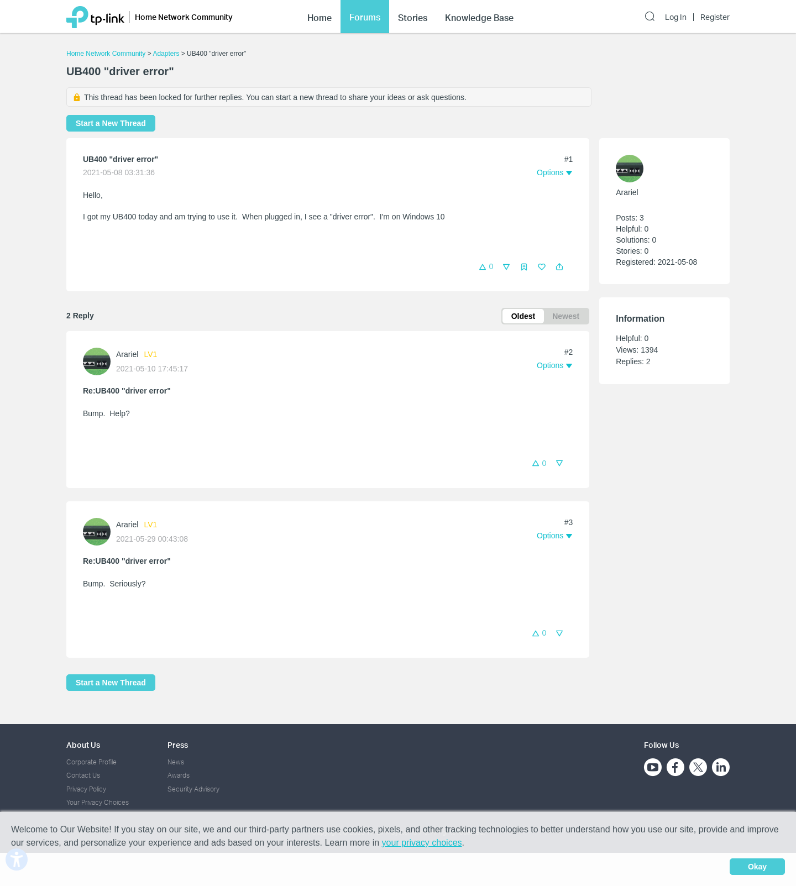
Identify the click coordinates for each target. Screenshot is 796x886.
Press (177, 744)
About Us (83, 744)
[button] (559, 267)
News (175, 762)
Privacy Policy (86, 789)
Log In (676, 17)
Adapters (166, 53)
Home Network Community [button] (184, 17)
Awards (178, 775)
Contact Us (83, 775)
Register (715, 17)
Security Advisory (193, 789)
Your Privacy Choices (97, 802)
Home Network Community (105, 53)
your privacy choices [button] (422, 842)
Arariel (127, 354)
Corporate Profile (91, 762)
